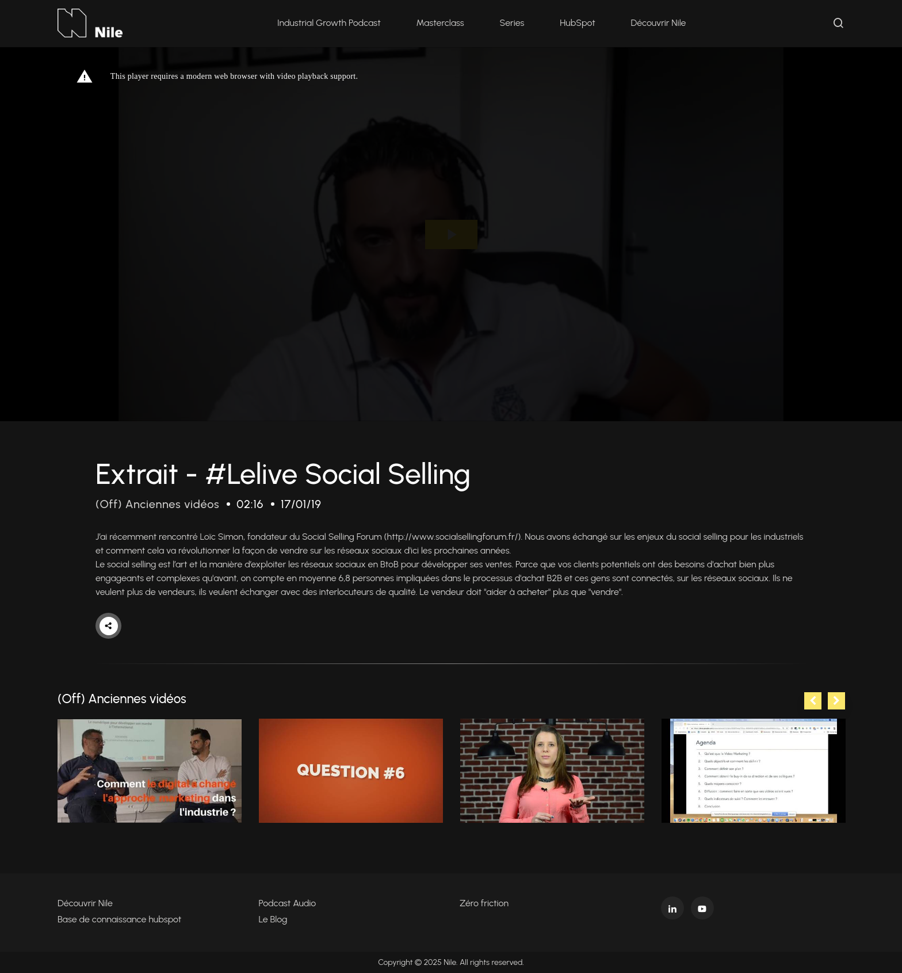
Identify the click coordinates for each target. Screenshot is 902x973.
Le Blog (273, 919)
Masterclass (440, 22)
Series (512, 22)
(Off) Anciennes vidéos (157, 504)
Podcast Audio (287, 903)
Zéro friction (484, 903)
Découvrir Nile (658, 22)
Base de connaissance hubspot (119, 919)
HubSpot (577, 22)
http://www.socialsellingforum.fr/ (452, 536)
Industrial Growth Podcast (329, 22)
